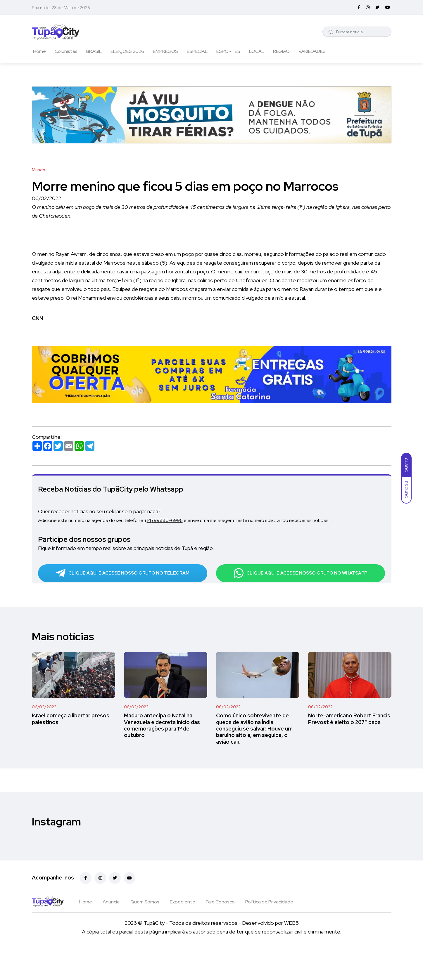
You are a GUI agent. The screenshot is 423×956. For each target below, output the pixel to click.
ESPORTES (228, 51)
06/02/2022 (44, 715)
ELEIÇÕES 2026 (127, 51)
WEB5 (291, 931)
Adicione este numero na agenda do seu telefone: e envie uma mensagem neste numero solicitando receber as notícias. (201, 520)
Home (39, 51)
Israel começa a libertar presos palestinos (70, 727)
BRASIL (94, 51)
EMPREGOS (165, 51)
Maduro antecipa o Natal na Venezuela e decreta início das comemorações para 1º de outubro (162, 734)
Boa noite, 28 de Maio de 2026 (61, 7)
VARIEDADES (312, 51)
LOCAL (256, 51)
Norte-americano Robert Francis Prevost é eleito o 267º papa (349, 727)
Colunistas (66, 51)
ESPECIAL (197, 51)
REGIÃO (281, 51)
